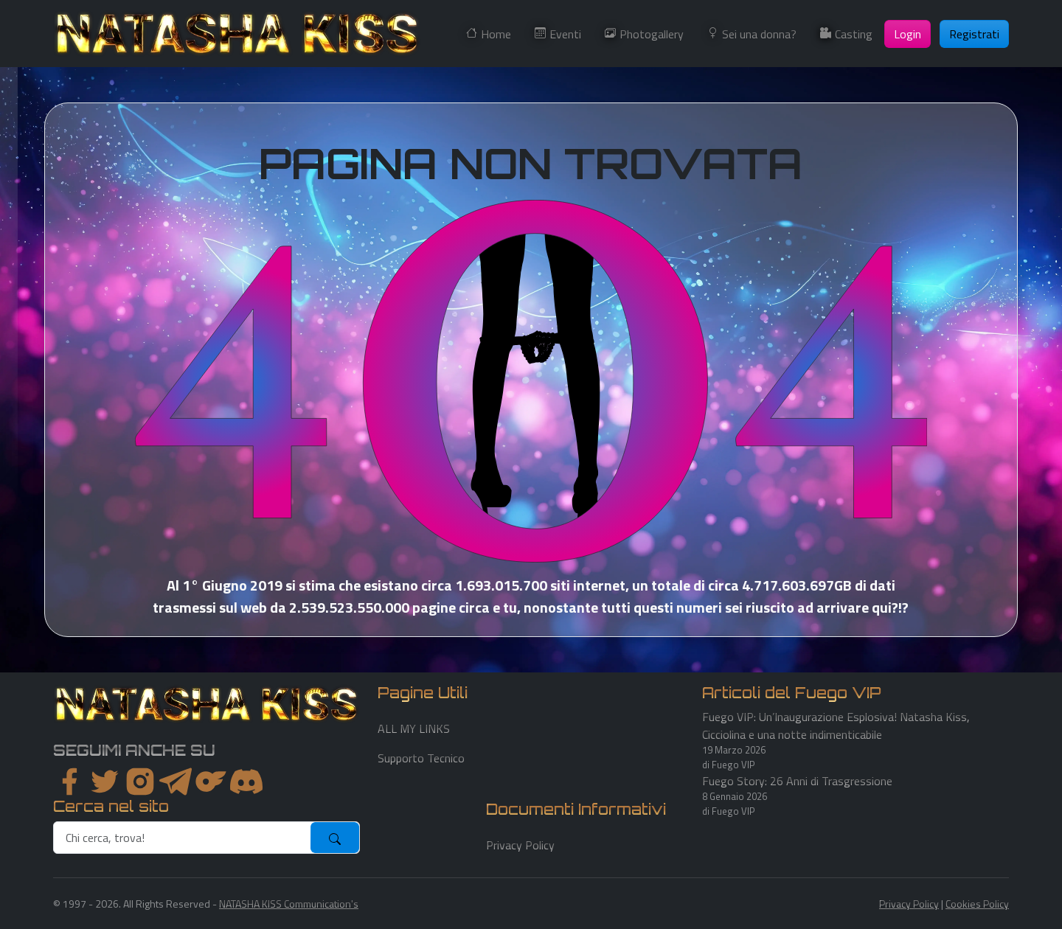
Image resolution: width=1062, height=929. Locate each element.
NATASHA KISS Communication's (288, 903)
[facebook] (69, 781)
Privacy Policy (520, 845)
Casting (853, 34)
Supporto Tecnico (421, 758)
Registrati (974, 34)
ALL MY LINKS (414, 728)
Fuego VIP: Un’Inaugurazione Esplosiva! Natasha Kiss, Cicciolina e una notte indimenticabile (836, 725)
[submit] (334, 837)
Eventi (565, 34)
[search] (182, 837)
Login (907, 34)
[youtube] (246, 781)
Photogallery (652, 34)
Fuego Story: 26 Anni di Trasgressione (797, 781)
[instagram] (140, 781)
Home (496, 34)
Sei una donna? (759, 34)
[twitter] (104, 781)
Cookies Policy (977, 903)
